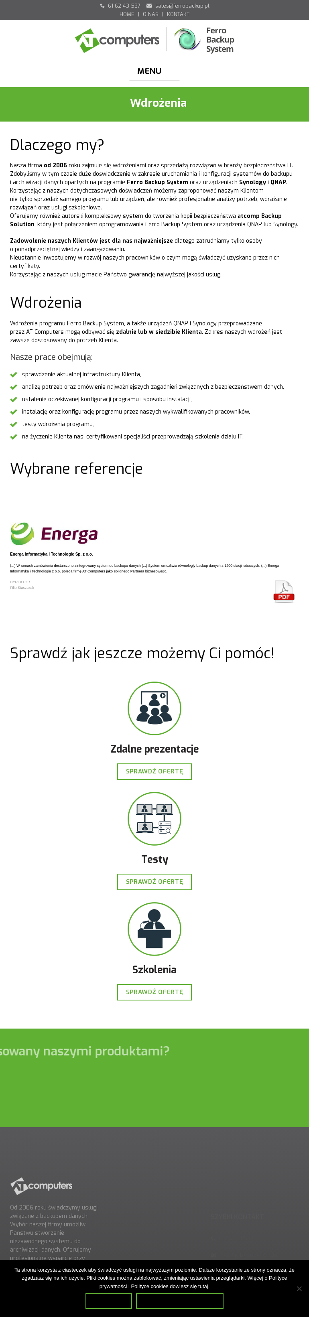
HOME (127, 14)
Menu (149, 71)
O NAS (151, 14)
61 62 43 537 (120, 5)
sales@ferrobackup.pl (177, 5)
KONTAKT (178, 14)
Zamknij (108, 1300)
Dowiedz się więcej (179, 1300)
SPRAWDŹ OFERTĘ (154, 771)
